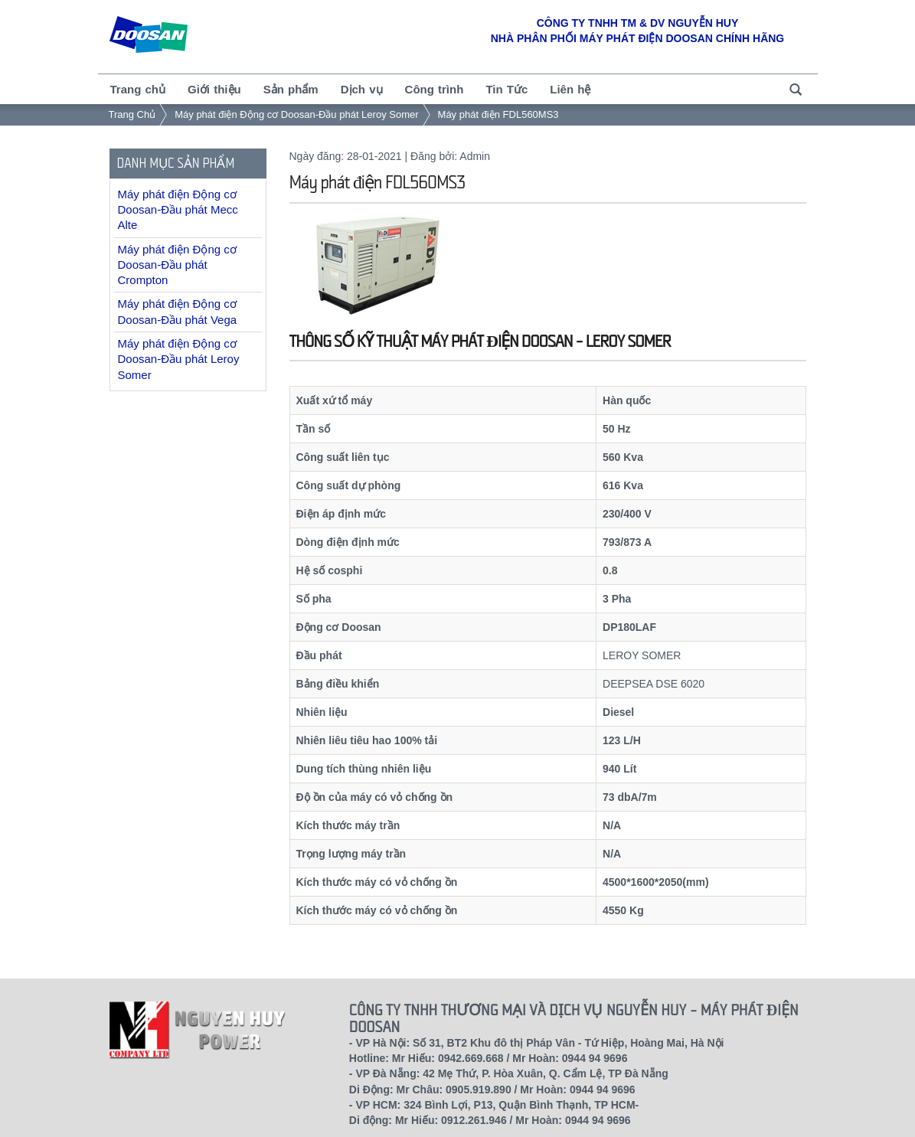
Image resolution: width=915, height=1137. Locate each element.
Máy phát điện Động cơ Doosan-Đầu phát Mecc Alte (178, 210)
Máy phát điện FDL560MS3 (498, 114)
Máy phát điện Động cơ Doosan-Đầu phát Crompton (177, 265)
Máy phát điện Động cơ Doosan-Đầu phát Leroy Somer (296, 114)
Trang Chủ (132, 114)
